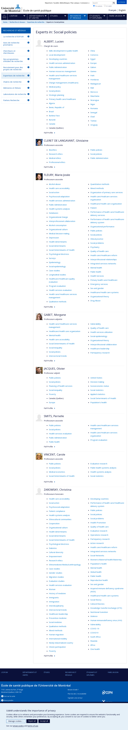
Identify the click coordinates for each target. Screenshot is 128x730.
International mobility (58, 638)
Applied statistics (97, 394)
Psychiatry (94, 247)
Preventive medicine (57, 618)
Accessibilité (82, 694)
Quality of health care (99, 251)
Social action (54, 192)
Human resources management (62, 71)
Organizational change (58, 217)
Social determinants (57, 246)
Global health (96, 572)
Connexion (84, 3)
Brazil (51, 111)
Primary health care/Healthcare (62, 99)
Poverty (52, 394)
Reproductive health (99, 580)
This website (97, 6)
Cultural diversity (56, 552)
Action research (97, 543)
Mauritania (94, 96)
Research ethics (56, 154)
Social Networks (97, 555)
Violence (94, 616)
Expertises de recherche (35, 22)
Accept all (44, 721)
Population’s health (98, 402)
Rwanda (93, 641)
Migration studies (56, 577)
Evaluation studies (56, 581)
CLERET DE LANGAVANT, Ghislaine (66, 140)
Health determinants (58, 241)
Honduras (94, 79)
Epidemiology (54, 262)
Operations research (99, 535)
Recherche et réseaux (17, 22)
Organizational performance (102, 226)
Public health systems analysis (103, 467)
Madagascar (95, 83)
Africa (92, 645)
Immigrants (54, 597)
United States (96, 377)
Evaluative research (98, 463)
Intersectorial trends (58, 356)
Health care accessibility (59, 188)
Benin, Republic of (56, 107)
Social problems (97, 243)
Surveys (52, 258)
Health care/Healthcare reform (103, 255)
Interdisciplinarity (56, 605)
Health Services (97, 276)
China (92, 50)
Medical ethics (55, 158)
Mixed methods (97, 188)
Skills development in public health (63, 50)
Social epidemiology (57, 266)
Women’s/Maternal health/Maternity (106, 559)
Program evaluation (57, 286)
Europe (93, 63)
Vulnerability (95, 324)
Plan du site (72, 694)
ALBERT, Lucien (54, 41)
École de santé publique (37, 10)
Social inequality (55, 347)
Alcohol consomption (57, 225)
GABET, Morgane (55, 315)
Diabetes (53, 548)
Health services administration (62, 63)
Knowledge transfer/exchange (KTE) (106, 608)
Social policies (54, 91)
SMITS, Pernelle (54, 416)
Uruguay (94, 125)
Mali (92, 88)
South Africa (95, 637)
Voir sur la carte (9, 696)
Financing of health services (60, 386)
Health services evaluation (60, 290)
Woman (52, 589)
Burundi (52, 119)
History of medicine (57, 593)
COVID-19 (94, 628)
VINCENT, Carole (54, 454)
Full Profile (48, 132)
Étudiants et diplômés (92, 673)
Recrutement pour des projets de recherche (13, 68)
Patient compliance (57, 511)
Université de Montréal (10, 8)
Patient (93, 208)
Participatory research (100, 352)
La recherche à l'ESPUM (13, 36)
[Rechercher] (113, 2)
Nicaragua (94, 100)
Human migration (56, 634)
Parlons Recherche (11, 100)
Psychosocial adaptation (59, 196)
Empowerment (55, 556)
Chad (92, 116)
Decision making (97, 382)
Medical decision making (59, 233)
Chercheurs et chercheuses (9, 52)
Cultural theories (97, 604)
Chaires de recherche (12, 82)
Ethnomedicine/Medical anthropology (65, 564)
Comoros (94, 55)
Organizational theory (99, 296)
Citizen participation (57, 647)
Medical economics (57, 472)
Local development (57, 55)
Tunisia (93, 120)
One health (95, 649)
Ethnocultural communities (60, 519)
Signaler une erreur (75, 698)
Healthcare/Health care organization (106, 203)
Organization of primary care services (106, 192)
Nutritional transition (99, 612)
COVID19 (94, 632)
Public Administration (58, 67)
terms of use (33, 726)
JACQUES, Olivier (54, 368)
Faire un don (113, 672)
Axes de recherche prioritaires (11, 43)
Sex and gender (97, 288)
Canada (52, 124)
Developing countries (58, 59)
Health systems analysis (59, 209)
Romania (94, 108)
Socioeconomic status (99, 386)
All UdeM (108, 6)
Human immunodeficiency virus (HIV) (106, 620)
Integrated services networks (103, 263)
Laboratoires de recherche (14, 94)
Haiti (92, 75)
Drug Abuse (95, 300)
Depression (54, 237)
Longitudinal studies (57, 274)
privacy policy (18, 726)
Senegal (93, 112)
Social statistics (97, 390)
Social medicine (55, 622)
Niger (92, 104)
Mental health (96, 267)
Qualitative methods (57, 301)
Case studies (54, 270)
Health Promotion (98, 522)
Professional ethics (57, 162)
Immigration (54, 601)
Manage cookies (15, 721)
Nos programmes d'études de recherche (13, 60)
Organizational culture (58, 229)
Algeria (52, 103)
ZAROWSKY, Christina (57, 489)
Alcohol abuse (55, 184)
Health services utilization (101, 332)
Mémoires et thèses (12, 88)
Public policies (96, 150)
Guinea (93, 71)
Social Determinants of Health (61, 250)
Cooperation (54, 523)
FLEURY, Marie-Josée (57, 175)
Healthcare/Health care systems (104, 292)
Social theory (95, 599)
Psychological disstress (59, 254)
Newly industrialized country (61, 642)
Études (47, 672)
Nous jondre (8, 700)
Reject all (32, 721)
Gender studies (55, 573)
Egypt (93, 59)
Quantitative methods (99, 184)
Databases (53, 213)
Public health (95, 272)
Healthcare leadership (99, 348)
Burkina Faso (54, 115)
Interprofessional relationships (103, 259)
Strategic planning (56, 95)
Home (5, 22)
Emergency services (99, 284)
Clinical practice (96, 239)
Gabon (93, 67)
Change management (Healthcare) (63, 82)
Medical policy (55, 87)
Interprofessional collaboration (62, 221)
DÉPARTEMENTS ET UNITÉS (30, 673)
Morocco (94, 92)
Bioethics (53, 150)
